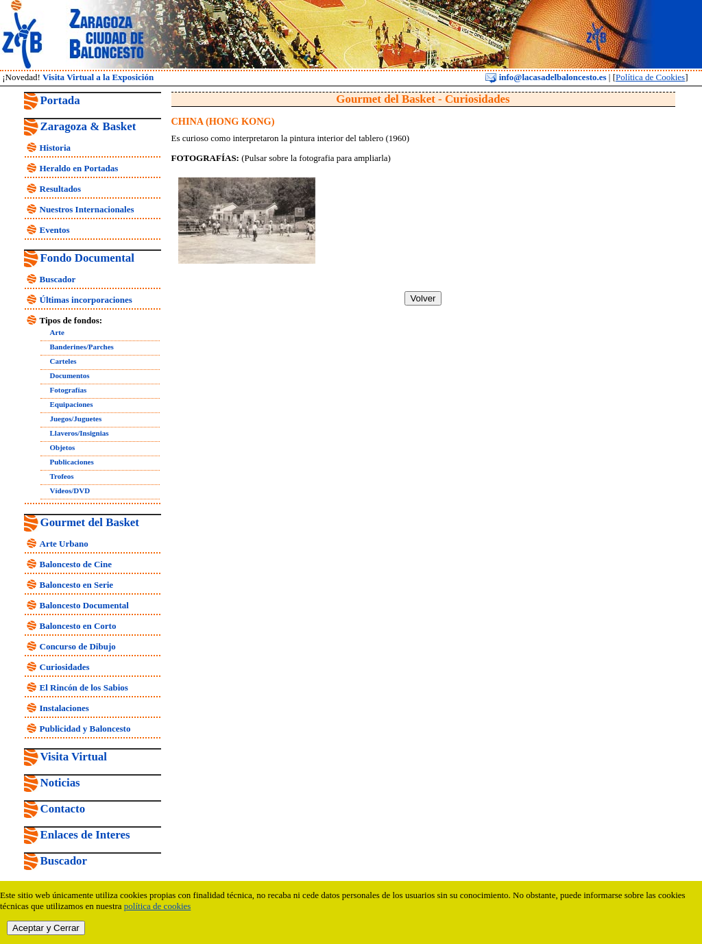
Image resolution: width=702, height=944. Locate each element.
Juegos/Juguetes (76, 418)
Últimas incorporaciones (86, 300)
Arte (57, 332)
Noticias (60, 782)
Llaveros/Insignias (79, 433)
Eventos (55, 230)
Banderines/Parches (82, 347)
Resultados (61, 189)
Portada (60, 100)
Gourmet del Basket (90, 522)
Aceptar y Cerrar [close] (46, 928)
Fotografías (68, 390)
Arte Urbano (64, 543)
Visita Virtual (73, 756)
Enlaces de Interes (85, 834)
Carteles (63, 361)
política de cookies (157, 906)
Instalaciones (64, 708)
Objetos (62, 447)
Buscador (58, 279)
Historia (55, 147)
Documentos (70, 375)
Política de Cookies (650, 77)
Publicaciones (72, 462)
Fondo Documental (87, 257)
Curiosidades (65, 667)
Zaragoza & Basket (88, 126)
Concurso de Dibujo (78, 646)
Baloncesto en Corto (78, 626)
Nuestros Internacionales (87, 209)
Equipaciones (71, 404)
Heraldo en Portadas (79, 168)
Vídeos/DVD (70, 490)
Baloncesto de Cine (76, 564)
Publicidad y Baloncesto (85, 728)
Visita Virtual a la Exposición (98, 77)
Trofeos (62, 476)
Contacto (63, 808)
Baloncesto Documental (84, 605)
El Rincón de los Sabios (84, 687)
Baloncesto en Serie (77, 585)
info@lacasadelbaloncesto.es (545, 77)
